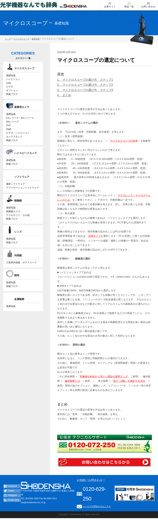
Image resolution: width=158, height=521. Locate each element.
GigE (8, 137)
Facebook (10, 489)
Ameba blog (11, 502)
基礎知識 (10, 78)
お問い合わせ (148, 6)
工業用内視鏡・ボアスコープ (21, 277)
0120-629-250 (94, 496)
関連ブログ (12, 99)
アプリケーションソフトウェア (22, 198)
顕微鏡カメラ (13, 223)
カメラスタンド (14, 145)
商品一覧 (129, 6)
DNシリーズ (12, 128)
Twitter (9, 493)
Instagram (10, 498)
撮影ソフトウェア (15, 194)
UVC (8, 132)
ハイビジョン (13, 82)
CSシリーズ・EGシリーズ (20, 124)
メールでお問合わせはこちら (97, 509)
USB (8, 87)
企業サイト (110, 6)
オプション (12, 95)
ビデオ (9, 91)
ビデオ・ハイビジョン (18, 141)
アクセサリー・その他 (18, 227)
